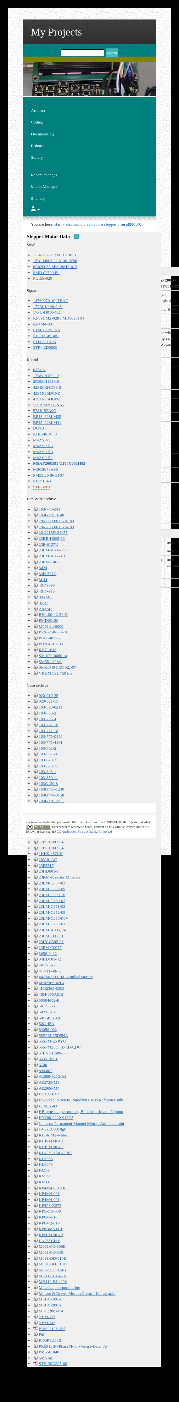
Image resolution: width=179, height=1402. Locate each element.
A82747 (45, 608)
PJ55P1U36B (50, 1340)
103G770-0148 (51, 514)
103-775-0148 (51, 736)
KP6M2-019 (49, 1223)
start (58, 224)
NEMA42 (47, 1322)
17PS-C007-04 (51, 842)
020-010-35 (48, 695)
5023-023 (47, 1012)
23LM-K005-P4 (52, 930)
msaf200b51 (131, 224)
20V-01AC (48, 859)
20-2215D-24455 (53, 532)
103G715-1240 (51, 789)
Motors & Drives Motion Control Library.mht (77, 1293)
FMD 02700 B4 (46, 272)
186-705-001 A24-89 (56, 526)
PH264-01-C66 (51, 644)
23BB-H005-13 (52, 538)
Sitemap (38, 198)
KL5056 (46, 1158)
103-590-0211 (50, 707)
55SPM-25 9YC (52, 1041)
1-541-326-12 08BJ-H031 (54, 255)
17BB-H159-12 (46, 375)
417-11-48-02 (50, 971)
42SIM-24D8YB (47, 387)
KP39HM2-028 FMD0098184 (58, 318)
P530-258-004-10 (53, 632)
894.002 (45, 1070)
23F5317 (46, 865)
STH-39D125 (44, 341)
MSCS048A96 (45, 469)
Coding (37, 122)
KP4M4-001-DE (53, 1188)
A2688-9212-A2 (52, 1076)
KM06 (44, 1170)
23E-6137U (48, 544)
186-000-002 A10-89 (56, 520)
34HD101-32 (50, 959)
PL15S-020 (42, 278)
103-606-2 (47, 713)
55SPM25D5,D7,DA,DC (60, 1047)
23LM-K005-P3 (52, 550)
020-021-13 (48, 701)
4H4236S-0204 (51, 982)
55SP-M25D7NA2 (48, 405)
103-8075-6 (48, 754)
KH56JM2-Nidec (53, 1135)
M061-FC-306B (52, 1246)
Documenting (42, 134)
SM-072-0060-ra (53, 655)
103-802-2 (47, 748)
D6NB (38, 428)
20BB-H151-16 (46, 381)
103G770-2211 (51, 800)
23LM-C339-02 (52, 900)
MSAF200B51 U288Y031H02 (59, 463)
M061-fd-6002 (51, 626)
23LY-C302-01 (51, 941)
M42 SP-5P (43, 457)
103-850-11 (48, 777)
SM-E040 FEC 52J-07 (57, 667)
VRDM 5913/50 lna (55, 673)
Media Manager (44, 186)
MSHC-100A (50, 1299)
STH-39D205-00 (53, 1363)
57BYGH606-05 (53, 1053)
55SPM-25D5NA (53, 1035)
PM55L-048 (49, 1352)
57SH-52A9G (44, 410)
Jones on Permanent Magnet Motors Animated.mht (81, 1123)
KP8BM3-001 (51, 1228)
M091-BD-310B (52, 1258)
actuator (93, 224)
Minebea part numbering (59, 1287)
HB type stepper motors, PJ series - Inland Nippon (81, 1111)
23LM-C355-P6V (54, 918)
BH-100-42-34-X (53, 614)
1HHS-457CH (51, 853)
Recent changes (44, 175)
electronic (74, 224)
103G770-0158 (51, 795)
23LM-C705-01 (52, 924)
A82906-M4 (49, 1088)
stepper (110, 224)
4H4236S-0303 (51, 988)
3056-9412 (48, 953)
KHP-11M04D (51, 1146)
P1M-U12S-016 (46, 329)
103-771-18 (48, 730)
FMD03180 (48, 620)
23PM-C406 (49, 562)
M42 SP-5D (43, 451)
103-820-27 (48, 766)
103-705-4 (47, 718)
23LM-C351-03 (52, 906)
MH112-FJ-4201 (53, 1275)
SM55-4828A (50, 661)
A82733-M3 (49, 1082)
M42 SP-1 (41, 440)
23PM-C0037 (50, 947)
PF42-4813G (49, 638)
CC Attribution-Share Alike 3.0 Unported (84, 831)
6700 (43, 1064)
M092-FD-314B (52, 1270)
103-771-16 (48, 724)
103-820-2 (47, 760)
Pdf (42, 1334)
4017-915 (47, 591)
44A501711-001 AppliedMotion (66, 976)
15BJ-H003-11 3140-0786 (55, 260)
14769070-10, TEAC (50, 300)
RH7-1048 (42, 481)
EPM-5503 (48, 1106)
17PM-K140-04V (48, 306)
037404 (39, 369)
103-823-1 (47, 771)
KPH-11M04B (51, 1234)
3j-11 (43, 579)
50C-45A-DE (50, 1018)
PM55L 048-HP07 (48, 475)
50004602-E (49, 1000)
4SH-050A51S (51, 994)
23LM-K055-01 (52, 556)
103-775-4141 (51, 742)
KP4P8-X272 (50, 1205)
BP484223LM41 (47, 422)
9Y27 (43, 602)
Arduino (38, 110)
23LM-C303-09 (52, 888)
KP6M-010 (48, 1217)
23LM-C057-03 (52, 883)
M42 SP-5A (43, 445)
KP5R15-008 (50, 1211)
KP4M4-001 (43, 324)
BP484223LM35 (47, 416)
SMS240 (46, 1357)
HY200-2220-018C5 (56, 1117)
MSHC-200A (50, 1305)
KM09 (44, 1176)
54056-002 (48, 1029)
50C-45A (46, 1023)
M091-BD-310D (53, 1264)
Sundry (37, 157)
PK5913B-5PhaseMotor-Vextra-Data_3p (73, 1346)
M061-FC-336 (51, 1252)
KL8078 (46, 1164)
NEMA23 (47, 1316)
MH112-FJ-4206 (53, 1281)
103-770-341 (49, 509)
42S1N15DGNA (47, 399)
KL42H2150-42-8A (55, 1152)
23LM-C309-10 (52, 894)
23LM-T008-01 (52, 936)
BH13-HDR (49, 1094)
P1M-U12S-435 (52, 1328)
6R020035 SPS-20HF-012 (55, 266)
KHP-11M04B (51, 1141)
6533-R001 (48, 1058)
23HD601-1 (49, 871)
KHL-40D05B (45, 434)
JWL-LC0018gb (52, 1129)
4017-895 (47, 585)
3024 (43, 567)
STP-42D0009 (45, 347)
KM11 (44, 1182)
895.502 (45, 596)
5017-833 (47, 1006)
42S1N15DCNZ (46, 393)
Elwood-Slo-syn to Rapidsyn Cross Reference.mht (81, 1100)
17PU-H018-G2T (47, 312)
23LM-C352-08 (52, 912)
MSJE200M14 (51, 1311)
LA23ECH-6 (49, 1240)
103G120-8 (48, 783)
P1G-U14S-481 (46, 335)
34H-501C (47, 573)
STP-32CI (41, 487)
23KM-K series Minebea (60, 877)
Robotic (37, 145)
